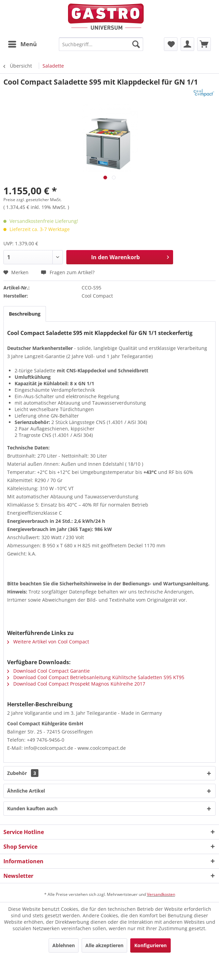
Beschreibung (24, 314)
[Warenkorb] (204, 44)
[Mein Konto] (187, 44)
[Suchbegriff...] (101, 44)
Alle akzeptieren (104, 945)
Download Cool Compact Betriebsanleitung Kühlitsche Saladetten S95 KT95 (95, 677)
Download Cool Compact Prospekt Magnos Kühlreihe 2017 (76, 683)
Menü (22, 43)
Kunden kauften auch (32, 808)
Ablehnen (63, 945)
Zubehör (22, 773)
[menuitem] (22, 44)
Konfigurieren (150, 945)
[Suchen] (136, 44)
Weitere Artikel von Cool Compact (48, 641)
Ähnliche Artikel (26, 790)
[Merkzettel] (171, 44)
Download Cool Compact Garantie (48, 671)
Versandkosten (161, 894)
